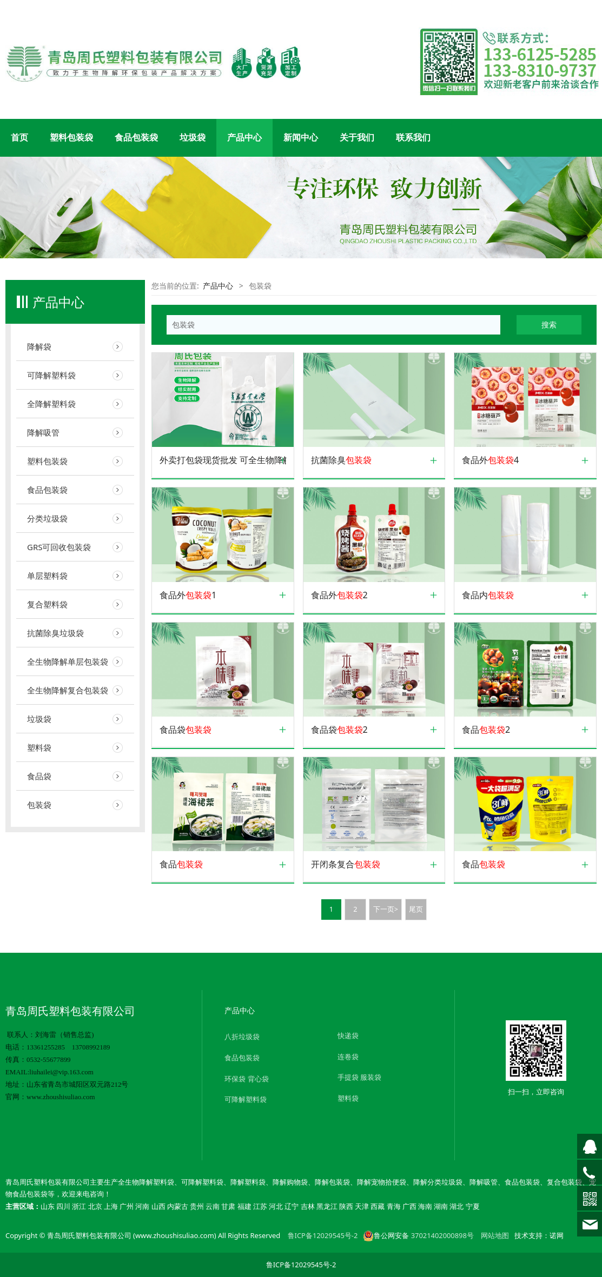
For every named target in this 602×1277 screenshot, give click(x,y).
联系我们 (413, 137)
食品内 (488, 595)
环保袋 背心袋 (246, 1079)
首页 (19, 137)
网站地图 (495, 1235)
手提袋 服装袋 (359, 1077)
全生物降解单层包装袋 (67, 661)
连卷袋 (348, 1056)
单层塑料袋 (47, 575)
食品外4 (490, 460)
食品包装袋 (136, 137)
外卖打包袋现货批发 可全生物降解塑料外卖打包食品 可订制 (223, 460)
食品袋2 (339, 730)
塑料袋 (39, 747)
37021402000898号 (442, 1235)
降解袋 (39, 346)
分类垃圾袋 (47, 518)
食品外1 (188, 595)
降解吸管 (43, 432)
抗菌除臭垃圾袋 (55, 632)
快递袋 (348, 1035)
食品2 (486, 730)
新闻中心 (300, 137)
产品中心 (244, 137)
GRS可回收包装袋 (59, 546)
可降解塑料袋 (51, 375)
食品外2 (339, 595)
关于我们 (357, 137)
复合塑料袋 (47, 604)
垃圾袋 (193, 137)
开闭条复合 (345, 864)
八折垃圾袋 (242, 1036)
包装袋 (39, 804)
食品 (181, 864)
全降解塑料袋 (51, 403)
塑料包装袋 (71, 137)
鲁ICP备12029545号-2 (323, 1235)
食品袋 (39, 776)
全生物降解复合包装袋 (67, 690)
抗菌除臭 (341, 460)
